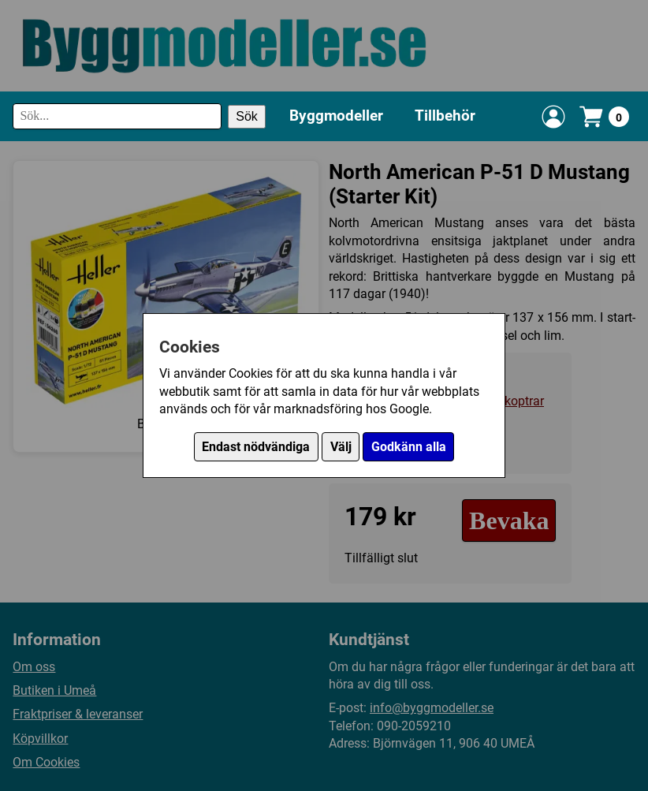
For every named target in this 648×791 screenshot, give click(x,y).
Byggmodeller (336, 115)
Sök (247, 116)
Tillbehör (445, 115)
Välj (341, 446)
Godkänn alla (408, 446)
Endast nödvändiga (256, 446)
